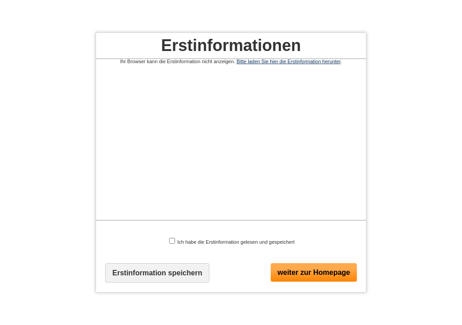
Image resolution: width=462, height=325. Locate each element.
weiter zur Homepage (313, 272)
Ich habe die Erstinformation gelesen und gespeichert (232, 241)
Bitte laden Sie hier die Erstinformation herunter (288, 61)
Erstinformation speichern (157, 273)
